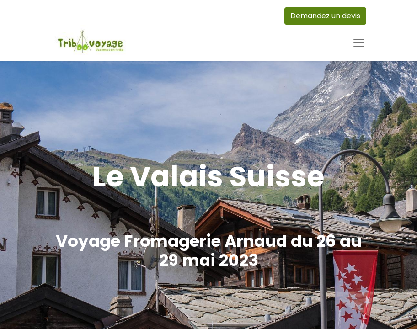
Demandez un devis (325, 16)
